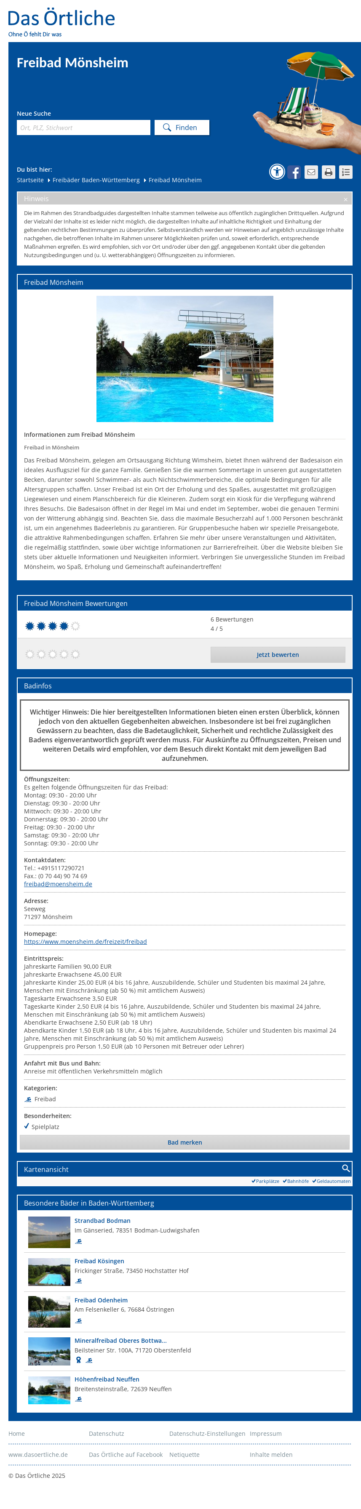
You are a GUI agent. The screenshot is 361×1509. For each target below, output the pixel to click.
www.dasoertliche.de (38, 1455)
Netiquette (184, 1455)
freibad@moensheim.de (58, 884)
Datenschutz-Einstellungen (207, 1433)
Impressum (266, 1433)
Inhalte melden (271, 1455)
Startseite (30, 180)
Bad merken (185, 1142)
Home (16, 1433)
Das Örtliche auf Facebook (126, 1455)
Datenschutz (106, 1433)
